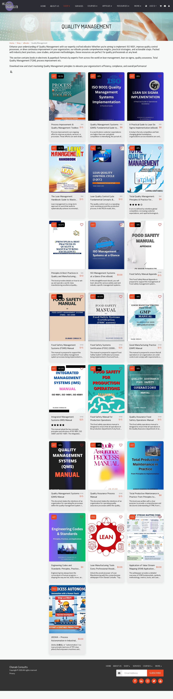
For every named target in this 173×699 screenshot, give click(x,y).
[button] (93, 6)
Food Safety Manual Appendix (143, 281)
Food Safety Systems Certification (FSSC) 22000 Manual (102, 354)
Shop (19, 43)
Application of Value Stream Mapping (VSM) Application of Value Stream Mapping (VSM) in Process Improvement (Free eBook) (142, 575)
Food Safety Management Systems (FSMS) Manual (63, 354)
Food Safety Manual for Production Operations (101, 426)
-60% (99, 155)
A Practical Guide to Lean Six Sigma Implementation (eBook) (143, 133)
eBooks (26, 43)
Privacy (12, 681)
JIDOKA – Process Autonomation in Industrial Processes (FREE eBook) (63, 647)
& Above (17, 114)
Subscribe (155, 681)
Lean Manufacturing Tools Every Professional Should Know (102, 575)
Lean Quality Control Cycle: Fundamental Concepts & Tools (102, 205)
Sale (93, 155)
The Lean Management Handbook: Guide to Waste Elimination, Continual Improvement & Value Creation (63, 205)
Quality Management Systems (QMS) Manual (62, 503)
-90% (138, 232)
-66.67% (61, 232)
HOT (54, 83)
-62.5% (60, 83)
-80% (99, 83)
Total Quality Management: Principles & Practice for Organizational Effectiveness (143, 205)
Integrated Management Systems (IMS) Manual (63, 426)
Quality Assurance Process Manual (102, 503)
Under (16, 103)
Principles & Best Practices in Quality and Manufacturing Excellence (65, 282)
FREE (93, 525)
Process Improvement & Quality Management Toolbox (65, 133)
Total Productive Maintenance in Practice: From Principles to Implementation (143, 503)
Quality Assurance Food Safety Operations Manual (141, 426)
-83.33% (100, 304)
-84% (138, 83)
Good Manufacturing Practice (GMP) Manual (143, 354)
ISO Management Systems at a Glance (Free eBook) (103, 282)
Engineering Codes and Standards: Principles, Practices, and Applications (63, 575)
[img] (67, 104)
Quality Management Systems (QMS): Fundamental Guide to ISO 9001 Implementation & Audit (104, 133)
